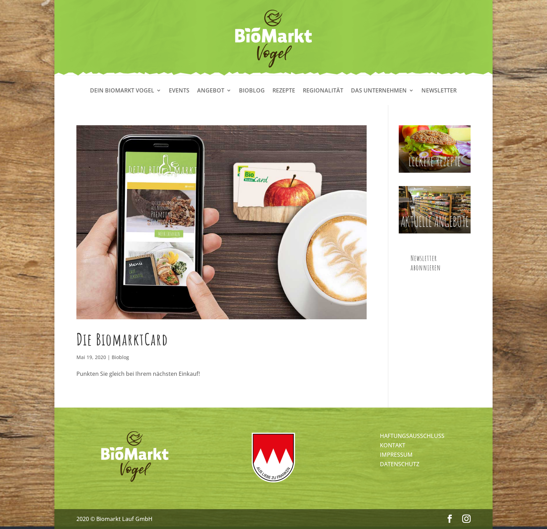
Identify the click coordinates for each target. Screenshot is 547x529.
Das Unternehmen (379, 91)
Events (179, 91)
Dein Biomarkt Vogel (122, 91)
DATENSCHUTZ (399, 464)
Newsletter (439, 91)
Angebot (210, 91)
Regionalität (323, 91)
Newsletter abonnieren (426, 262)
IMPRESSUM (396, 455)
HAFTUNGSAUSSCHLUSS (412, 436)
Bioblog (252, 91)
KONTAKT (392, 445)
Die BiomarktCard (122, 339)
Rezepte (283, 91)
